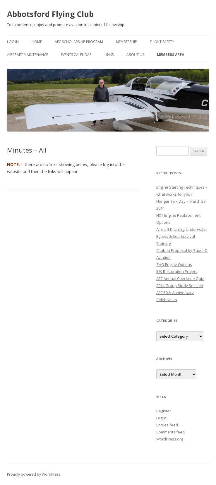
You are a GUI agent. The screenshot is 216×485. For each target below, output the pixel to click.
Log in (161, 418)
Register (163, 411)
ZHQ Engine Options (174, 264)
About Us (135, 54)
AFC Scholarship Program (79, 41)
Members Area (170, 54)
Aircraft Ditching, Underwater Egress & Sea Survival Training (181, 236)
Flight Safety (162, 41)
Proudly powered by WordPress (33, 474)
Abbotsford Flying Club (50, 14)
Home (37, 41)
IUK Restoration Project (176, 271)
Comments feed (170, 432)
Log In (13, 41)
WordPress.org (169, 439)
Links (109, 54)
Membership (126, 41)
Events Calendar (76, 54)
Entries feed (167, 425)
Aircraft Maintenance (27, 54)
